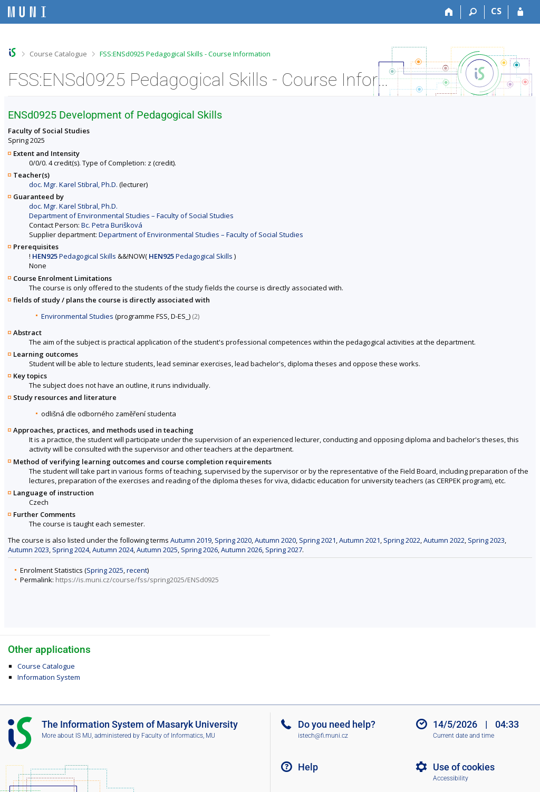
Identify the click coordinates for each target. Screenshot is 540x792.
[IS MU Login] (520, 12)
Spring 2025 (104, 570)
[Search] (473, 12)
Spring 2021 (317, 540)
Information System (48, 677)
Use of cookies (464, 767)
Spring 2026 (199, 549)
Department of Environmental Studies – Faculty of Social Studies (131, 215)
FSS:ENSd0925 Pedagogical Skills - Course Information (185, 53)
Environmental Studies (77, 316)
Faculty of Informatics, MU (178, 735)
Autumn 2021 (359, 540)
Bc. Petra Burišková (111, 225)
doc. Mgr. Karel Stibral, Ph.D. (73, 184)
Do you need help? (336, 724)
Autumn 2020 (275, 540)
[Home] (449, 12)
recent (137, 570)
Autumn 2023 (28, 549)
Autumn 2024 (112, 549)
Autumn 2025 (157, 549)
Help (308, 767)
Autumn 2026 (241, 549)
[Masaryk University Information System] (27, 12)
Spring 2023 (486, 540)
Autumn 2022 (444, 540)
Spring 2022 (401, 540)
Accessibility (450, 778)
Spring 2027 (283, 549)
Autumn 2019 (190, 540)
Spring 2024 (70, 549)
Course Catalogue (58, 53)
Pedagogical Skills (74, 256)
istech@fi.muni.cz (323, 735)
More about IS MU (67, 735)
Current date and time (463, 735)
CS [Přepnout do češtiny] (496, 11)
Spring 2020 (233, 540)
